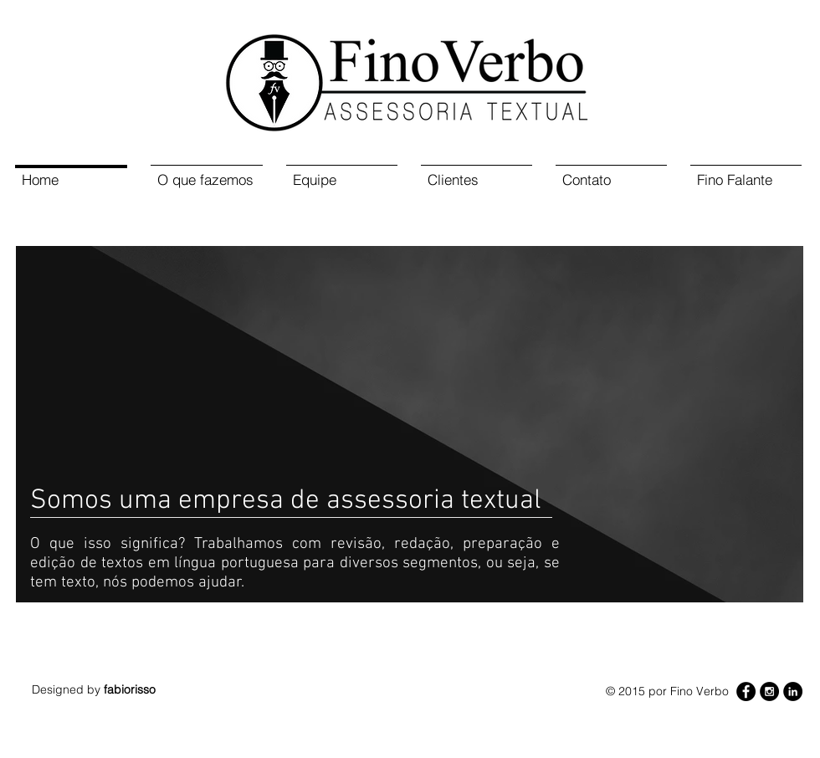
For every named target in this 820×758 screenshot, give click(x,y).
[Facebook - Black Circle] (746, 691)
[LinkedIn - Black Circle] (792, 691)
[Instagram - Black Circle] (769, 691)
